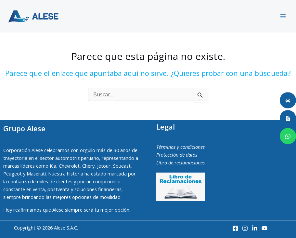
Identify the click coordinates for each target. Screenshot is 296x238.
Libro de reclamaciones (180, 162)
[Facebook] (235, 228)
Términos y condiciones (180, 147)
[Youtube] (264, 228)
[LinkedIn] (255, 228)
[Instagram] (245, 228)
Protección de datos (176, 154)
